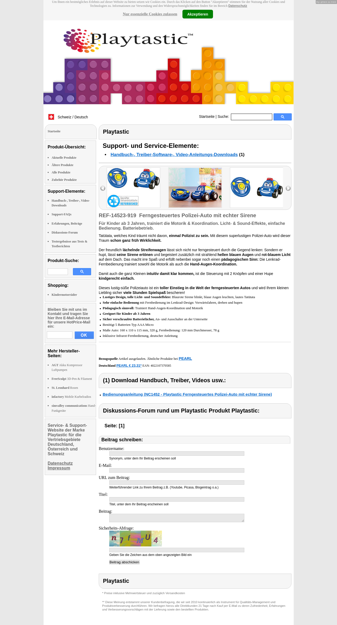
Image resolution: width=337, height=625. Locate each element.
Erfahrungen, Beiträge (67, 223)
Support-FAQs (61, 214)
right (288, 188)
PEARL (185, 358)
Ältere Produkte (62, 165)
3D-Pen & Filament (72, 379)
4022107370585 (161, 365)
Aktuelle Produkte (64, 157)
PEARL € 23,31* (129, 365)
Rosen (65, 388)
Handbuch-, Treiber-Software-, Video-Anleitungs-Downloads (174, 154)
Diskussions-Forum (65, 232)
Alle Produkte (61, 172)
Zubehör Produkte (64, 180)
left (102, 188)
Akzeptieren (197, 14)
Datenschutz (237, 6)
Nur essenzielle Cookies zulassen (150, 14)
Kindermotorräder (64, 295)
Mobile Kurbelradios (71, 397)
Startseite (207, 116)
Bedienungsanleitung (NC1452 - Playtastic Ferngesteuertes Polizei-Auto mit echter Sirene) (187, 394)
